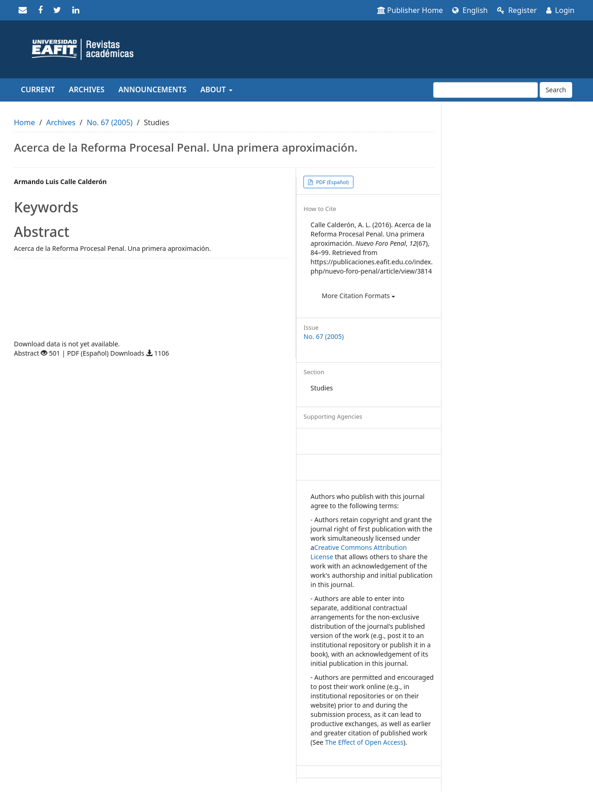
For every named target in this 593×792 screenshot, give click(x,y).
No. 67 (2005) (109, 122)
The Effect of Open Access (364, 742)
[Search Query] (485, 90)
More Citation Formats (358, 295)
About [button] (216, 89)
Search (556, 89)
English (470, 10)
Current (38, 89)
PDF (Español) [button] (331, 182)
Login (560, 10)
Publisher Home (410, 10)
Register (517, 10)
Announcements (153, 89)
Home (24, 122)
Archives (86, 89)
